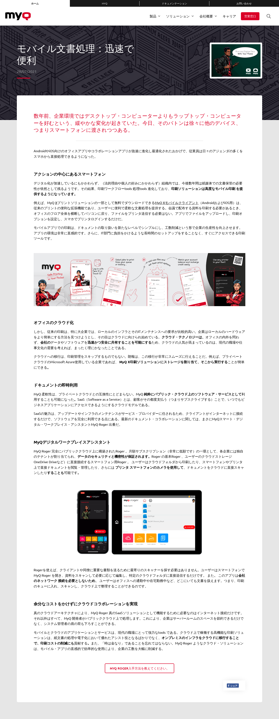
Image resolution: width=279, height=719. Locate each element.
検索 (267, 16)
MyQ (104, 3)
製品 (153, 16)
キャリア (229, 16)
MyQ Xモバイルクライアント (177, 202)
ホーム (35, 3)
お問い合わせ (244, 3)
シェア (232, 685)
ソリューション (178, 16)
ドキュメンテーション (174, 3)
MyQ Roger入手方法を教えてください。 (139, 668)
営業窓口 (250, 16)
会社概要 (206, 16)
